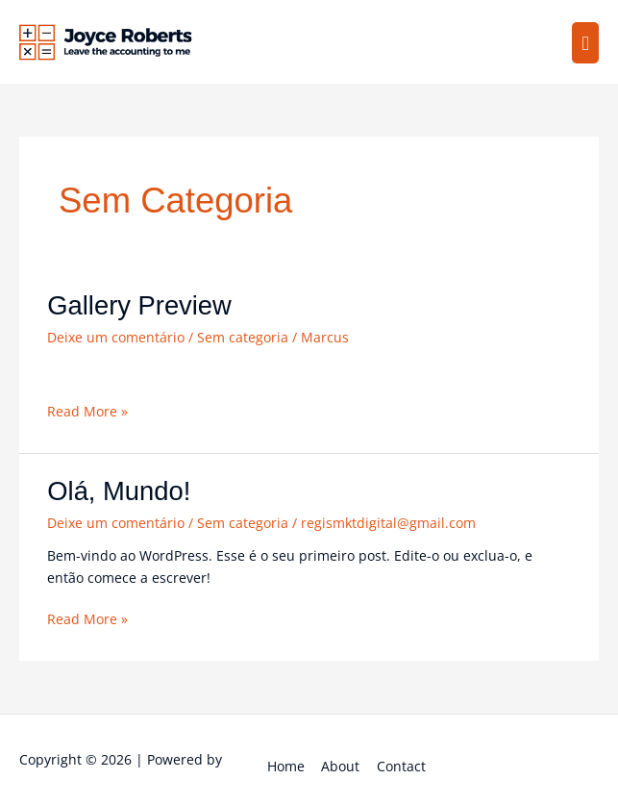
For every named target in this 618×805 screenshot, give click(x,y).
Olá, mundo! (118, 491)
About (340, 766)
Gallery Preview (139, 305)
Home (286, 766)
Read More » (87, 410)
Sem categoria (242, 337)
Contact (401, 766)
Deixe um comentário (116, 337)
